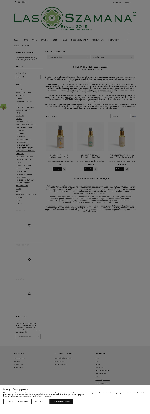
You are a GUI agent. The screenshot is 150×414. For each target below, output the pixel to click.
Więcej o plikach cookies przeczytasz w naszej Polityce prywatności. (27, 397)
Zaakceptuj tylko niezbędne (17, 402)
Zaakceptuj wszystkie (61, 402)
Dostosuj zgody (40, 402)
